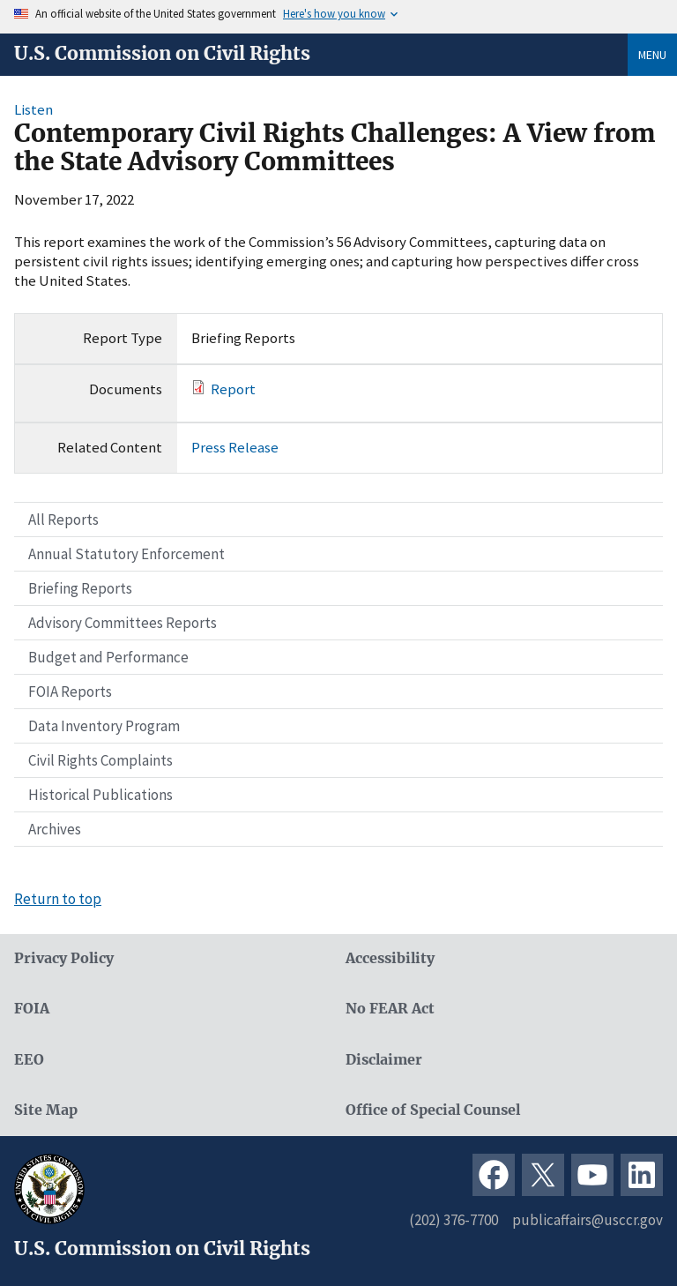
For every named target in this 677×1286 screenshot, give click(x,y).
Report (233, 389)
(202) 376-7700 (453, 1220)
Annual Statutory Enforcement (126, 554)
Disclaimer (384, 1059)
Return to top (57, 898)
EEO (29, 1059)
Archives (54, 829)
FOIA (31, 1008)
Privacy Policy (64, 958)
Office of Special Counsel (433, 1110)
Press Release (235, 447)
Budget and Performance (108, 657)
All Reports (63, 519)
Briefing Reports (80, 588)
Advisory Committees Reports (122, 622)
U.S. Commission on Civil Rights (162, 53)
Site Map (46, 1110)
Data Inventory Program (104, 726)
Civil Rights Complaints (100, 760)
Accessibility (390, 958)
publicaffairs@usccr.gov (587, 1220)
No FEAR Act (390, 1008)
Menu (652, 55)
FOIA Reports (70, 691)
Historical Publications (100, 794)
